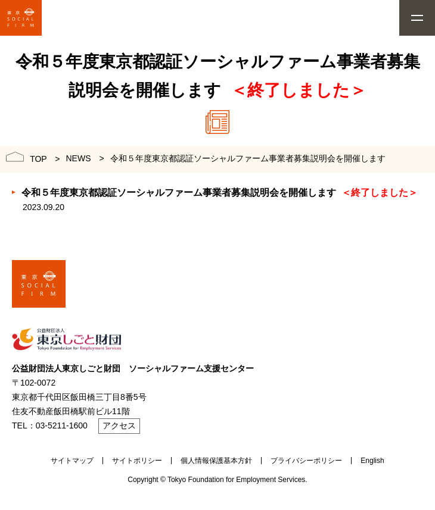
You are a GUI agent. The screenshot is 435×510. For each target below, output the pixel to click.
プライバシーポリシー (306, 460)
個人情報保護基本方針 (216, 460)
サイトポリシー (137, 460)
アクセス (119, 425)
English (372, 460)
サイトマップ (72, 460)
